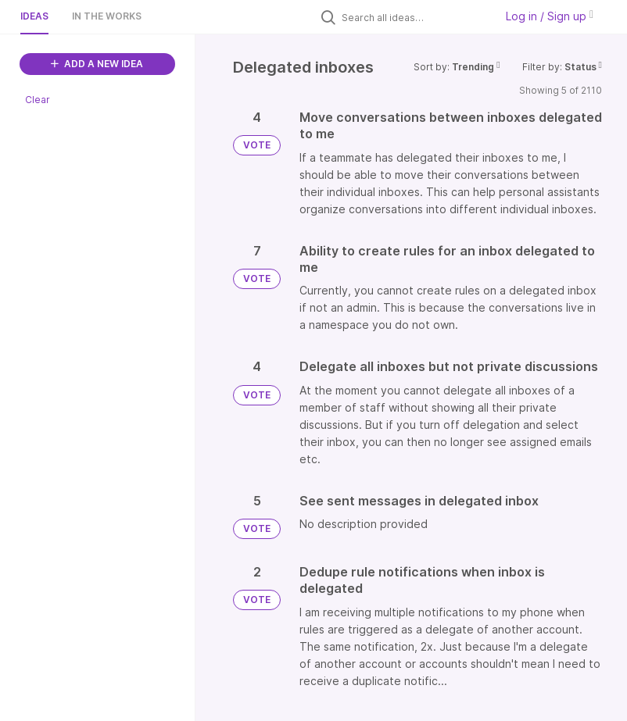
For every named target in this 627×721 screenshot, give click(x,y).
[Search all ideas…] (414, 17)
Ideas (34, 16)
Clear (37, 99)
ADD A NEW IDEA (97, 64)
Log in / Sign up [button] (549, 16)
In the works (107, 16)
